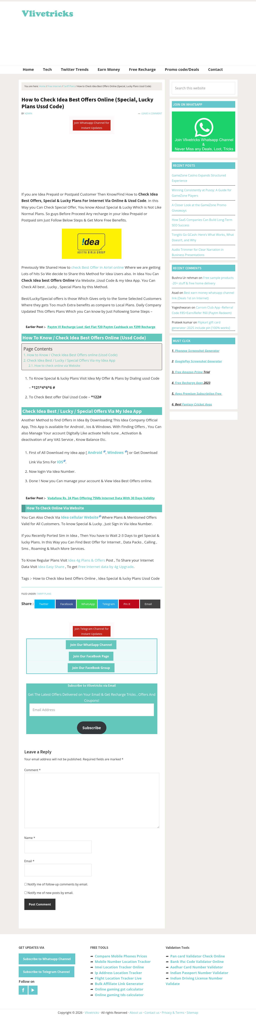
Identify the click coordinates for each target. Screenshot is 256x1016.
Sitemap (192, 1013)
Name (29, 838)
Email (29, 861)
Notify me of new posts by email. (50, 893)
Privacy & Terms (173, 1013)
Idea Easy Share (51, 566)
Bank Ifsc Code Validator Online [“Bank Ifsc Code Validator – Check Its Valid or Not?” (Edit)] (197, 961)
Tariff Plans (44, 593)
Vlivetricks (47, 12)
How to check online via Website (57, 366)
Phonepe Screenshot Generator (197, 351)
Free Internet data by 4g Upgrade (106, 566)
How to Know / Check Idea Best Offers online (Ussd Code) (72, 355)
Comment (32, 770)
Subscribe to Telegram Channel (46, 972)
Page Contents (38, 349)
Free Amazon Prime (189, 372)
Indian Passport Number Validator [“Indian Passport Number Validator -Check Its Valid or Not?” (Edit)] (199, 972)
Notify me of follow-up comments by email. (58, 884)
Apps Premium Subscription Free (198, 394)
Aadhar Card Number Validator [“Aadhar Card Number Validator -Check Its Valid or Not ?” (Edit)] (196, 967)
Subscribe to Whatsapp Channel (47, 959)
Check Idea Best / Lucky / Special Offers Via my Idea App (71, 360)
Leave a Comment (151, 113)
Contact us (152, 1013)
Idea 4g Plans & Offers (86, 560)
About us (136, 1013)
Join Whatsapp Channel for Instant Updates (91, 125)
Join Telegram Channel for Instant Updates (92, 631)
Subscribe (91, 727)
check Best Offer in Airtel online (98, 267)
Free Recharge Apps (189, 383)
